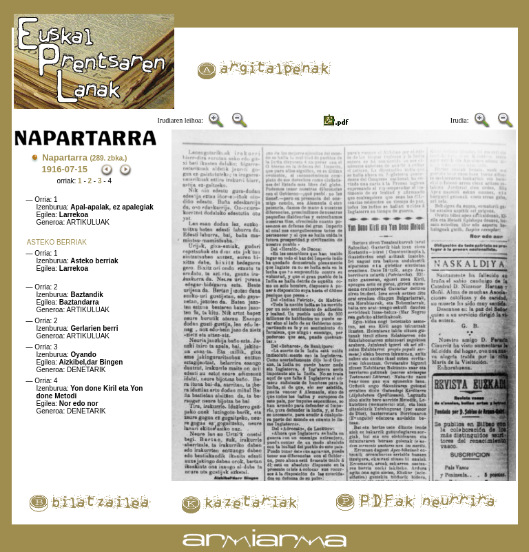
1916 (52, 169)
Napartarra (84, 157)
